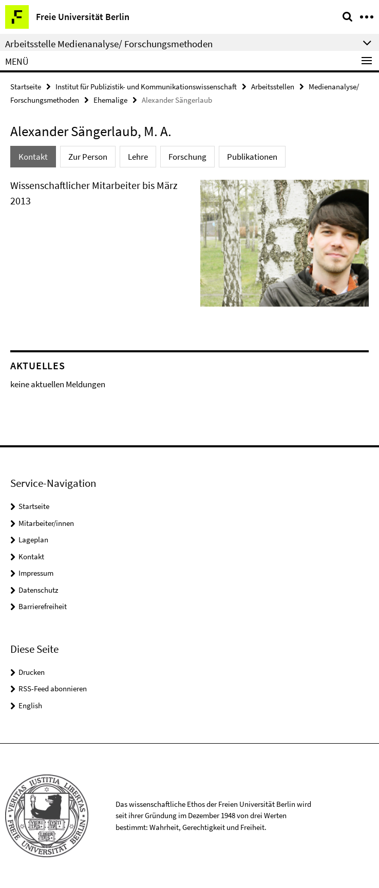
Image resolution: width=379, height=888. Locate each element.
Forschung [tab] (187, 156)
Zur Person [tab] (87, 156)
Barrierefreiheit (42, 606)
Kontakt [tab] (33, 156)
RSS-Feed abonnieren (52, 688)
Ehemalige (110, 100)
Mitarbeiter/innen (46, 523)
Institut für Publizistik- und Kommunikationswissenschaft (146, 86)
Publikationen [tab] (252, 156)
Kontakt (31, 556)
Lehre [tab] (138, 156)
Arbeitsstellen (272, 86)
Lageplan (33, 539)
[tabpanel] (189, 247)
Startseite (25, 86)
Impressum (35, 573)
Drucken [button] (31, 672)
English (30, 705)
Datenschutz (38, 590)
